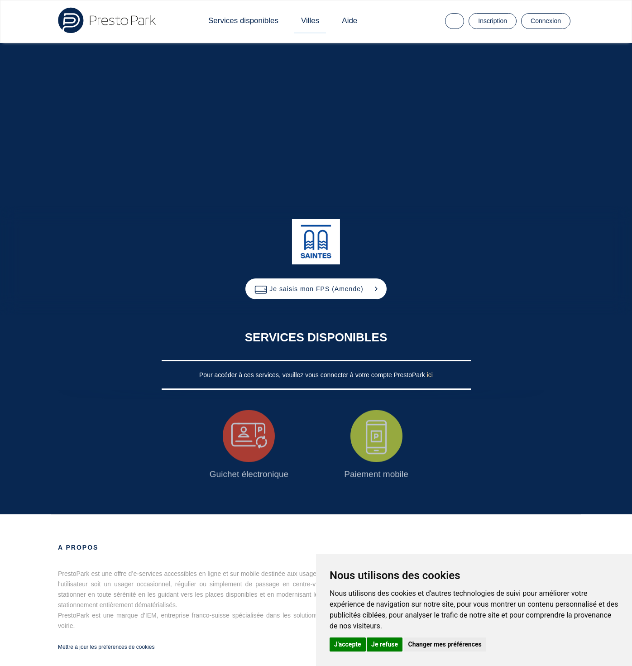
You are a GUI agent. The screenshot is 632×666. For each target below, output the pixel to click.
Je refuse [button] (384, 644)
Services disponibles (243, 20)
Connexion (546, 20)
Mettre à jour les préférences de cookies (106, 647)
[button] (316, 289)
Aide (349, 20)
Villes (310, 20)
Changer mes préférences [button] (445, 644)
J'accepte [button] (347, 644)
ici (430, 375)
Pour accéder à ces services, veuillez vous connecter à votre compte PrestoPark (313, 375)
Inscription (492, 20)
